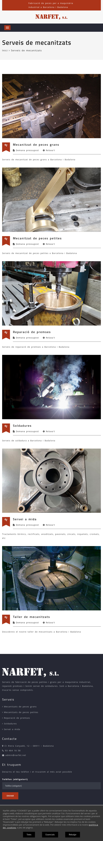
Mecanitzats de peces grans (20, 706)
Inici (6, 50)
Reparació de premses (32, 332)
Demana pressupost (27, 150)
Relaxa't (50, 150)
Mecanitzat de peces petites (37, 238)
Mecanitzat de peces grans (36, 144)
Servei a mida (25, 519)
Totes (29, 834)
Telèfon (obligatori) (15, 779)
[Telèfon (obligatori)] (51, 785)
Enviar (10, 795)
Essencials (50, 834)
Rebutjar (72, 834)
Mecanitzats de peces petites (21, 712)
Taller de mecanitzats (31, 616)
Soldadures (22, 425)
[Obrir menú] (7, 27)
